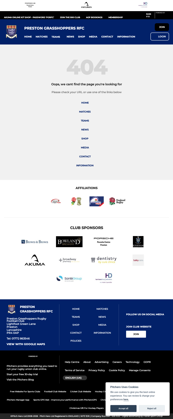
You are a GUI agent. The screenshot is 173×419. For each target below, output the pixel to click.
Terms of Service (75, 370)
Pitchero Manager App (18, 400)
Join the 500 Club (70, 17)
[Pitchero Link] (162, 17)
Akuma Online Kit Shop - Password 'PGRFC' (29, 17)
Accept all (123, 408)
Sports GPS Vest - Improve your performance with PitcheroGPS (65, 400)
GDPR (147, 362)
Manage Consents (139, 370)
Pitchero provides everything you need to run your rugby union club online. (32, 368)
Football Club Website (55, 391)
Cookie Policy (117, 370)
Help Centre (72, 362)
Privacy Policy (96, 370)
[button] (28, 37)
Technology (133, 362)
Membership (115, 17)
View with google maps (26, 344)
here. (126, 399)
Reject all (151, 408)
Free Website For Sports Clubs (25, 391)
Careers (117, 362)
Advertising (102, 362)
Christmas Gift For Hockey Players (86, 408)
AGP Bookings (94, 17)
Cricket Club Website (80, 391)
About (87, 362)
